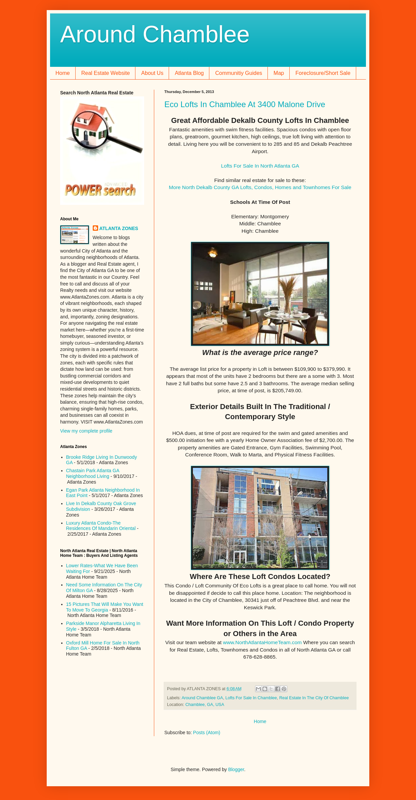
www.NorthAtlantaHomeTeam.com (262, 642)
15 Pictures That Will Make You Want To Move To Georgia (104, 607)
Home (62, 73)
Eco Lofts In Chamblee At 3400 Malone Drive (244, 104)
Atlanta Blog (189, 73)
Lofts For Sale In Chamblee (251, 698)
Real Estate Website (105, 73)
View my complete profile (86, 431)
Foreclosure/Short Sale (322, 73)
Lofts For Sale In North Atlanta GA (260, 166)
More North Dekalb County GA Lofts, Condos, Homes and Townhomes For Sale (260, 187)
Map (279, 73)
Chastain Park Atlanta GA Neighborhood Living (92, 473)
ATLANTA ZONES (118, 228)
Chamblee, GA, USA (204, 704)
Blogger (236, 769)
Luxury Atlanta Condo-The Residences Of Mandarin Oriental (101, 525)
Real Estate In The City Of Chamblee (314, 698)
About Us (152, 73)
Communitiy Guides (238, 73)
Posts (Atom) (206, 732)
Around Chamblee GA (202, 698)
